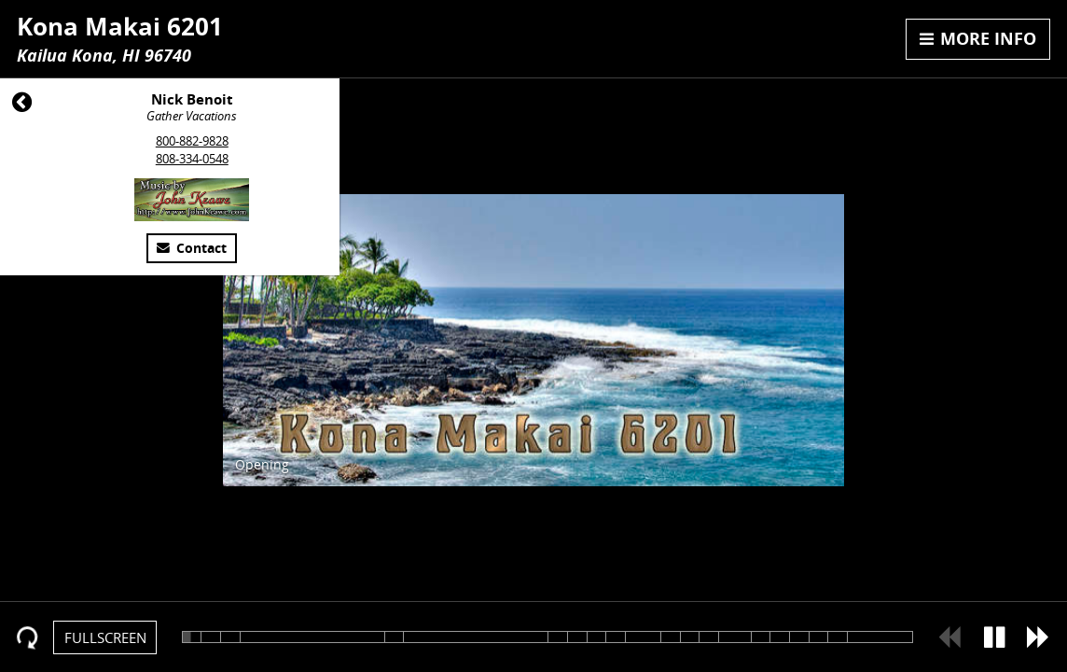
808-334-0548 (192, 158)
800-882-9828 (192, 141)
